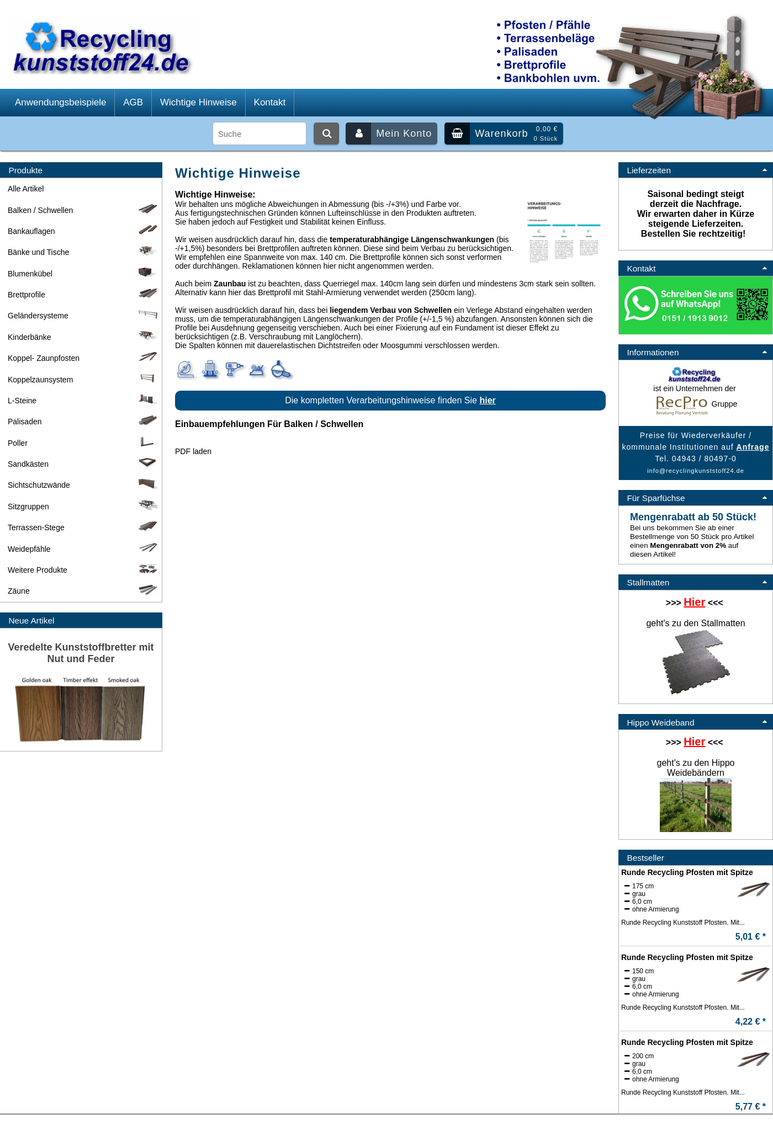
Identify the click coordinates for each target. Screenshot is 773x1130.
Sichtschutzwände (83, 485)
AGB (133, 102)
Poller (83, 443)
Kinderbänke (83, 337)
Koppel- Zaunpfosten (83, 358)
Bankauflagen (83, 231)
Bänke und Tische (83, 252)
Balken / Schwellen (83, 210)
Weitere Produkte (83, 570)
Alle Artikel (26, 188)
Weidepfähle (83, 549)
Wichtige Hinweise (198, 102)
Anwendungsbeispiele (60, 102)
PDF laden (193, 451)
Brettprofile (83, 294)
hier (487, 400)
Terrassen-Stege (83, 527)
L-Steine (83, 400)
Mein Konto (389, 133)
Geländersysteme (83, 315)
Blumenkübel (83, 273)
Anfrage (753, 447)
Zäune (83, 591)
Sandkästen (83, 464)
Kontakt (270, 102)
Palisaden (83, 421)
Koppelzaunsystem (83, 379)
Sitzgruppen (83, 506)
